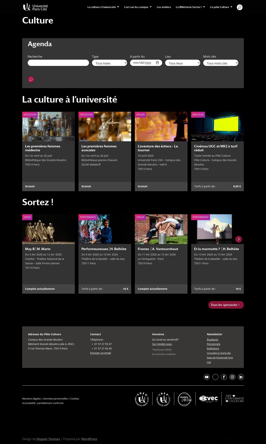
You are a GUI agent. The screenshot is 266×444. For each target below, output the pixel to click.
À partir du (137, 56)
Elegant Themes (48, 439)
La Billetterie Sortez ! (189, 7)
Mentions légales (31, 398)
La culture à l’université (102, 7)
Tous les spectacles (224, 305)
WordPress (89, 439)
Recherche (35, 56)
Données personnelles (55, 398)
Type (95, 56)
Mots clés (209, 56)
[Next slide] (238, 239)
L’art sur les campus (136, 7)
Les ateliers (164, 7)
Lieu (168, 56)
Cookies (74, 398)
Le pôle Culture (219, 7)
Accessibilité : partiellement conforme (43, 403)
